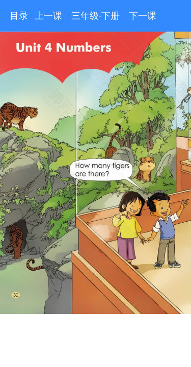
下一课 (142, 16)
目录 (19, 16)
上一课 (48, 16)
